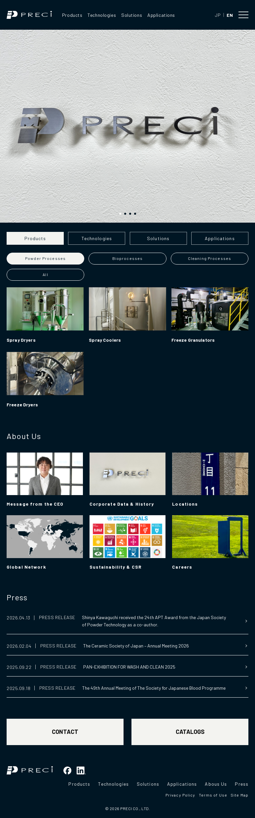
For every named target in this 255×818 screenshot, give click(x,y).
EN (230, 15)
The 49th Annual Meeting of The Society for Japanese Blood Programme (154, 688)
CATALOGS (190, 731)
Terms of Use (213, 795)
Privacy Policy (180, 795)
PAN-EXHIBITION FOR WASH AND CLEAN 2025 (129, 667)
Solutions (131, 15)
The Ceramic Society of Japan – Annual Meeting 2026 (136, 645)
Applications (161, 15)
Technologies (102, 15)
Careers (182, 567)
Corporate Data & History (122, 504)
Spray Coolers (105, 340)
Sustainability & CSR (116, 567)
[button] (120, 214)
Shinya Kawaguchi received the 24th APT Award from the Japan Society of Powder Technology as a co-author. (154, 620)
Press (17, 597)
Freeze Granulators (193, 340)
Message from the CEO (35, 504)
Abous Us (216, 784)
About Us (24, 436)
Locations (185, 504)
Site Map (239, 795)
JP (218, 15)
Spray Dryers (21, 340)
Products (72, 15)
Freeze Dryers (22, 404)
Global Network (26, 567)
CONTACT (65, 731)
